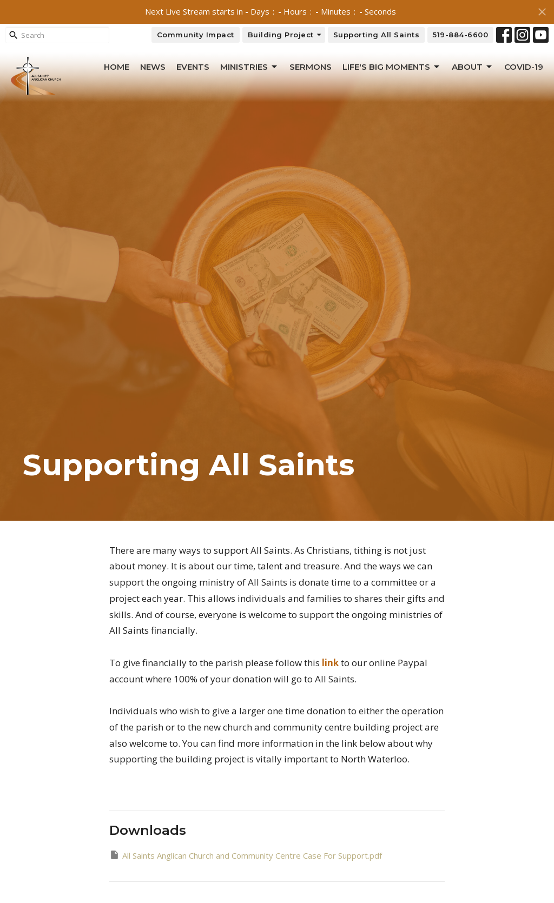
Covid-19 (523, 67)
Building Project (285, 34)
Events (192, 67)
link (330, 662)
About (472, 67)
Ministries (249, 67)
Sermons (310, 67)
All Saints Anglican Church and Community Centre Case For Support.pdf (245, 855)
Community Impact (195, 34)
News (153, 67)
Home (116, 67)
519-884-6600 (460, 34)
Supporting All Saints (376, 34)
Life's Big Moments (391, 67)
